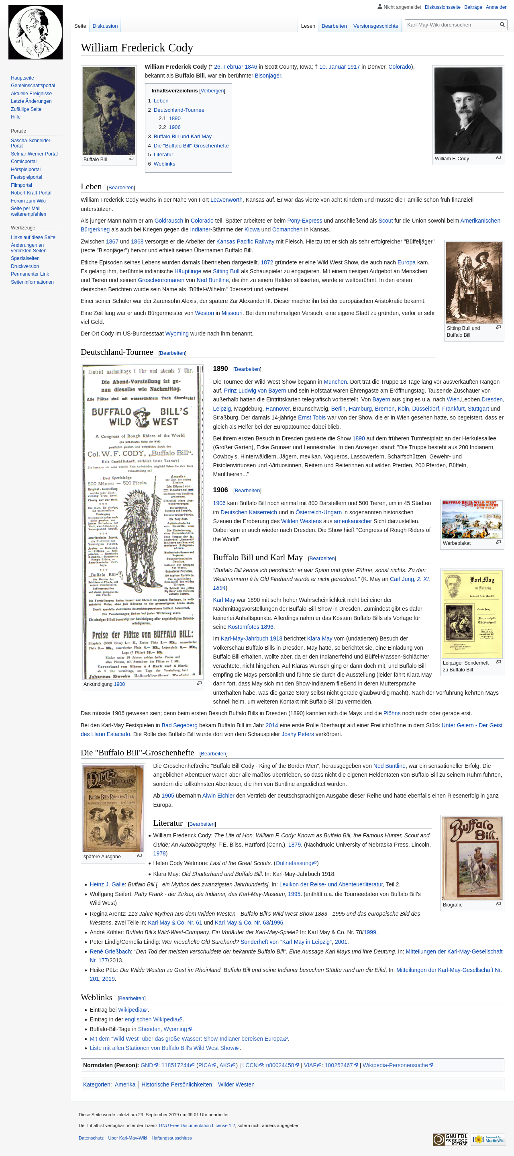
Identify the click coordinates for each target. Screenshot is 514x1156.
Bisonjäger (268, 75)
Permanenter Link (30, 274)
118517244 (175, 1065)
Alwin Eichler (218, 795)
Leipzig (222, 408)
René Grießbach (110, 951)
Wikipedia (130, 1010)
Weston (204, 313)
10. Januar (332, 66)
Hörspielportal (26, 169)
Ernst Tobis (312, 417)
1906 (219, 503)
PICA (205, 1065)
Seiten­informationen (32, 282)
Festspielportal (26, 177)
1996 (277, 922)
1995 (294, 894)
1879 (294, 844)
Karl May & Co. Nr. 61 (175, 922)
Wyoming (177, 333)
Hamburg (360, 408)
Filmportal (21, 185)
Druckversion (25, 266)
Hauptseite (22, 78)
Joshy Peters (297, 734)
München (335, 382)
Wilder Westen (236, 1084)
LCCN (249, 1065)
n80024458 (280, 1065)
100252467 (339, 1065)
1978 (159, 853)
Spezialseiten (25, 258)
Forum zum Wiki (28, 201)
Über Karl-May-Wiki (127, 1138)
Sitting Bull (226, 271)
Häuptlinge (187, 271)
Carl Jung (402, 579)
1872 (267, 262)
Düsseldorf (425, 408)
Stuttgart (478, 408)
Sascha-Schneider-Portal (31, 143)
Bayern (381, 399)
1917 (353, 66)
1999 (370, 932)
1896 (267, 627)
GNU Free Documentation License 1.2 (197, 1125)
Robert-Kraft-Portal (31, 193)
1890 (359, 438)
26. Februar (228, 66)
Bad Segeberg (180, 725)
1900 (119, 684)
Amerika (125, 1084)
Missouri (232, 313)
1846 (251, 66)
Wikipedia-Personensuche (395, 1065)
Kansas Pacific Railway (245, 241)
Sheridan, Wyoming (162, 1029)
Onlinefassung (293, 863)
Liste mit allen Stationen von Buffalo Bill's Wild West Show (162, 1048)
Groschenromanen (161, 280)
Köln (403, 408)
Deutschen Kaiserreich (248, 512)
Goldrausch (169, 220)
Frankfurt (453, 408)
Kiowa (252, 229)
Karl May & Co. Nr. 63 (242, 922)
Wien (453, 399)
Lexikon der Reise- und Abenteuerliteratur (331, 884)
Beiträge (473, 7)
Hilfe (15, 117)
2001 (341, 942)
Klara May (319, 638)
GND (147, 1065)
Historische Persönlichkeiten (176, 1084)
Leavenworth (226, 199)
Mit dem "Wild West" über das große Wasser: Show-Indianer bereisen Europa (186, 1038)
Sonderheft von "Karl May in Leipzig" (286, 942)
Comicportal (24, 161)
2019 (108, 979)
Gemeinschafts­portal (33, 85)
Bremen (385, 408)
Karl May (224, 600)
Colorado (399, 66)
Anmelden (497, 7)
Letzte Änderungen (31, 101)
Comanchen (287, 229)
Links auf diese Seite (33, 237)
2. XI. (423, 579)
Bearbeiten (121, 187)
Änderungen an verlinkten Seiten (29, 248)
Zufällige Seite (26, 109)
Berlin (338, 408)
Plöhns (392, 713)
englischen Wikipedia (151, 1019)
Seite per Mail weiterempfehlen (28, 211)
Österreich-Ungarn (319, 512)
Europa (407, 262)
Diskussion (105, 26)
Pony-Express (304, 220)
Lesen (308, 26)
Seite (80, 26)
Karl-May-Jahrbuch (244, 638)
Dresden (492, 399)
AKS (224, 1065)
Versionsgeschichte (375, 26)
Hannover (277, 408)
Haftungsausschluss (172, 1138)
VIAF (310, 1065)
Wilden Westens (301, 521)
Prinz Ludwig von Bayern (255, 390)
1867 (112, 241)
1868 (137, 241)
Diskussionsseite (443, 7)
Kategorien (96, 1084)
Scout (386, 220)
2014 (271, 725)
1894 (219, 588)
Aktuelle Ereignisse (31, 93)
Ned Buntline (213, 280)
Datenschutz (91, 1138)
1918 (276, 638)
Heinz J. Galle (107, 884)
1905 (168, 795)
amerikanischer (353, 521)
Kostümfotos (243, 627)
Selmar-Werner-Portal (34, 154)
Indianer (200, 229)
